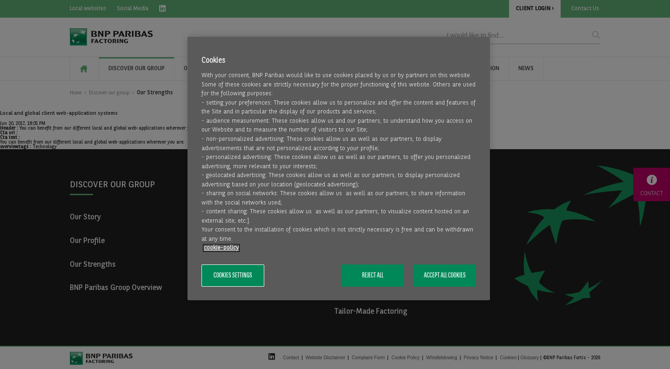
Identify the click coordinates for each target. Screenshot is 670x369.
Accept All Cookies (445, 275)
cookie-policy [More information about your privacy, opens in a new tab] (221, 248)
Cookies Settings (233, 275)
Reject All (372, 275)
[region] (339, 168)
